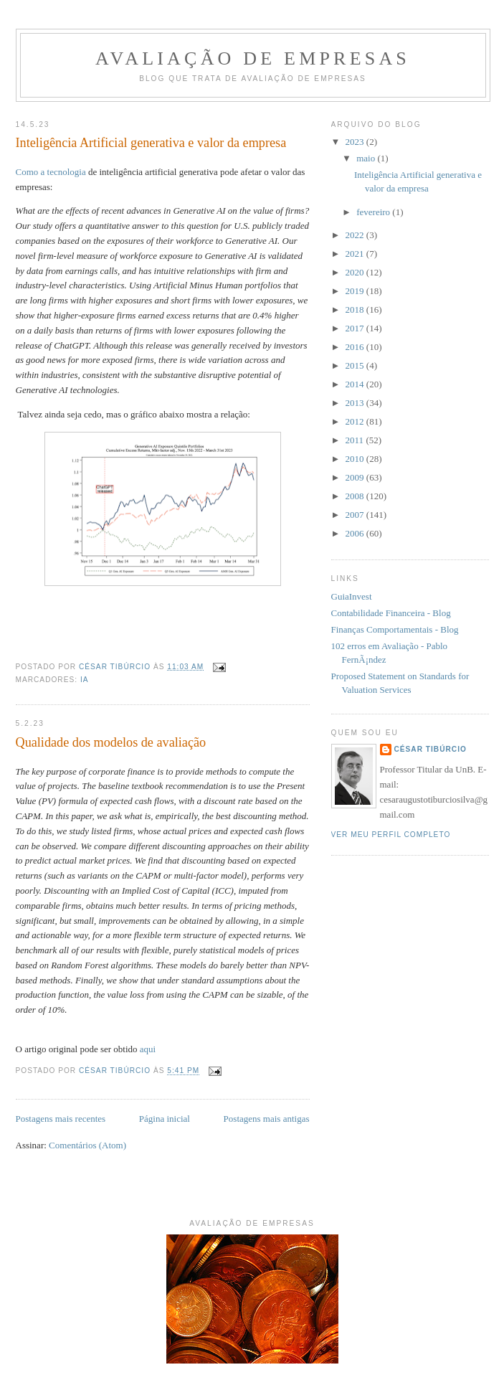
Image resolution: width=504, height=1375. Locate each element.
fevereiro (374, 212)
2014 (356, 384)
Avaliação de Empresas (252, 58)
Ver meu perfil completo (391, 834)
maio (366, 158)
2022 (356, 235)
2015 (356, 365)
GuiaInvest (351, 596)
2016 (356, 346)
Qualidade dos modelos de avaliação (111, 742)
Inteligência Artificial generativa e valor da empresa (151, 143)
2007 (356, 514)
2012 (356, 421)
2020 (356, 272)
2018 (356, 309)
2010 (356, 458)
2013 (356, 402)
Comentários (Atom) (87, 1145)
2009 (356, 477)
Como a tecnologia (51, 171)
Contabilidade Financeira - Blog (391, 613)
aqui (148, 1049)
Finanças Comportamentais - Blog (395, 629)
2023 (356, 141)
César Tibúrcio (430, 749)
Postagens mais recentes (61, 1118)
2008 (356, 496)
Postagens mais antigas (267, 1118)
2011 (356, 440)
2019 (356, 290)
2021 (356, 253)
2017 (356, 328)
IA (84, 680)
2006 (356, 533)
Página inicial (164, 1118)
